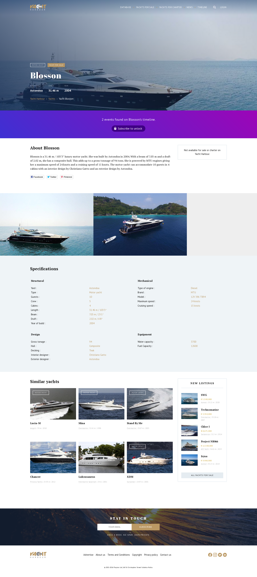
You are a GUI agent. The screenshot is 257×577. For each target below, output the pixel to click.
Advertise (88, 554)
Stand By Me (134, 423)
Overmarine (83, 428)
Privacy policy (151, 554)
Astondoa (36, 90)
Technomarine (210, 409)
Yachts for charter (170, 7)
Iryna (204, 456)
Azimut (204, 402)
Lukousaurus (87, 477)
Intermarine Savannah (87, 482)
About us (100, 554)
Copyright (137, 554)
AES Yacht (205, 449)
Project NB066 (209, 441)
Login (223, 7)
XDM (130, 477)
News (190, 7)
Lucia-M (35, 423)
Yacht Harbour (38, 8)
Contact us (165, 554)
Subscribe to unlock (130, 128)
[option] (46, 224)
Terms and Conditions (119, 554)
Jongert (33, 428)
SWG (204, 395)
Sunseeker (131, 482)
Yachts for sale (145, 7)
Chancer (35, 477)
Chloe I (205, 426)
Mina (82, 423)
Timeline (202, 7)
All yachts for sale (202, 475)
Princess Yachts (36, 482)
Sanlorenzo (205, 434)
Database (125, 7)
